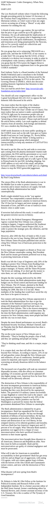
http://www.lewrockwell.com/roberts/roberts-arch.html (24, 175)
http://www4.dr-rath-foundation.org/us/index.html (22, 90)
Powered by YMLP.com (27, 502)
